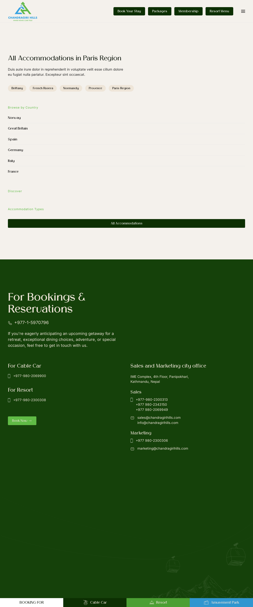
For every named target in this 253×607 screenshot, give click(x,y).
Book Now (22, 421)
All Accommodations (127, 223)
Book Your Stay (129, 11)
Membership (188, 11)
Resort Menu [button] (219, 11)
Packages (159, 11)
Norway (14, 118)
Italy (11, 161)
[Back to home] (23, 11)
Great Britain (18, 128)
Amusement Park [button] (221, 602)
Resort (158, 602)
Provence (95, 88)
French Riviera (43, 88)
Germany (15, 150)
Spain (12, 139)
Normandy (71, 88)
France (13, 171)
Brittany (17, 88)
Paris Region (121, 88)
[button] (243, 11)
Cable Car (95, 602)
